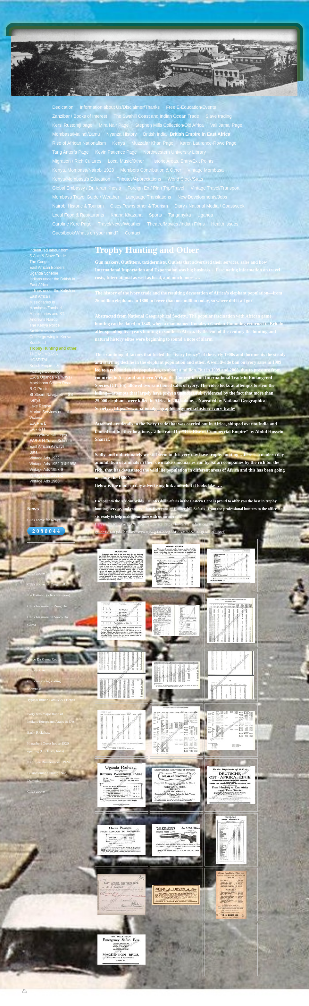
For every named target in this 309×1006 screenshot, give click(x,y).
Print (30, 992)
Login (283, 991)
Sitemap (45, 992)
